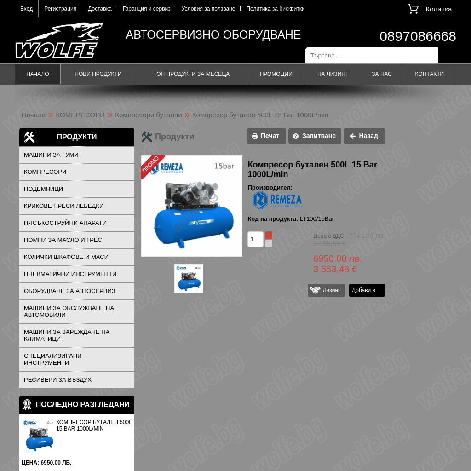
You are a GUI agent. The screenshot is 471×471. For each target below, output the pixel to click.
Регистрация (60, 9)
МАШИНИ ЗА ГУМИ (51, 154)
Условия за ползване (209, 9)
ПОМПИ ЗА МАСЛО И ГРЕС (63, 239)
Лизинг (330, 290)
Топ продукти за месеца (191, 74)
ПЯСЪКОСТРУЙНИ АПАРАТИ (65, 222)
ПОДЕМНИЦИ (43, 188)
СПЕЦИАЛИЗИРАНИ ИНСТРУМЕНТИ (53, 359)
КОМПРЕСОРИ (80, 115)
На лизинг (333, 74)
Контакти (429, 74)
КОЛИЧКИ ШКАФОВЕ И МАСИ (66, 256)
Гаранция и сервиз (147, 9)
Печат (270, 135)
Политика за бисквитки (275, 9)
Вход (26, 9)
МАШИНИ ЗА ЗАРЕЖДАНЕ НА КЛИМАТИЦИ (66, 335)
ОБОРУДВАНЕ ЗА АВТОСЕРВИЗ (69, 290)
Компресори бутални (148, 115)
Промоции (276, 74)
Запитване (319, 135)
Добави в (363, 290)
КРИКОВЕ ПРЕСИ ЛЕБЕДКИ (63, 205)
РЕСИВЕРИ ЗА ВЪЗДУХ (58, 379)
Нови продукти (98, 74)
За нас (382, 74)
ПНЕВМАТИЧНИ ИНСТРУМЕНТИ (70, 273)
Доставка (100, 9)
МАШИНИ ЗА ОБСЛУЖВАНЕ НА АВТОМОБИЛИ (69, 311)
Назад (368, 135)
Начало (37, 74)
